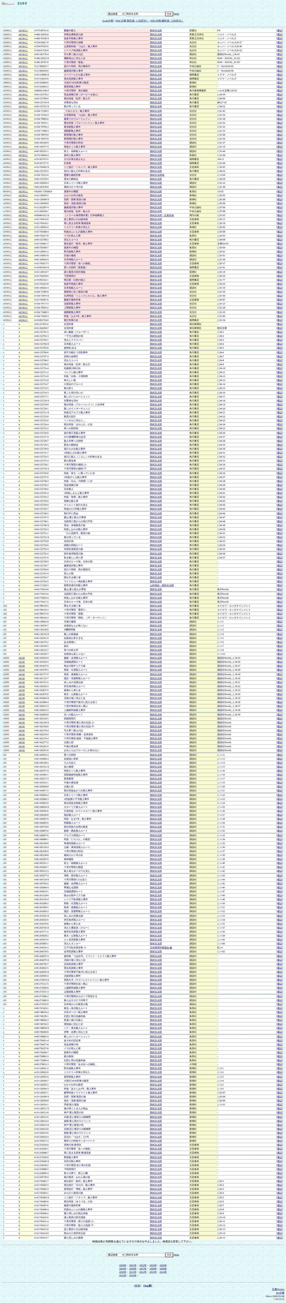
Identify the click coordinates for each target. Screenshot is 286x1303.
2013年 (153, 1272)
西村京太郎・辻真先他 (162, 215)
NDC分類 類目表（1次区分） (132, 20)
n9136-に (23, 30)
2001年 (132, 1265)
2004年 (163, 1265)
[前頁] (137, 1285)
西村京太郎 (156, 30)
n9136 (22, 658)
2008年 (153, 1268)
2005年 (122, 1268)
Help (176, 13)
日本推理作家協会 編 (161, 947)
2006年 (132, 1268)
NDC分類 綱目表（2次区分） (167, 20)
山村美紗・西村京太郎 (162, 585)
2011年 (132, 1272)
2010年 (122, 1272)
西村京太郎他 (157, 175)
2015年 (122, 1275)
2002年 (143, 1265)
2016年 (132, 1275)
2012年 (143, 1272)
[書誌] (279, 30)
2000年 (122, 1265)
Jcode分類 (107, 20)
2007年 (143, 1268)
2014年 (163, 1272)
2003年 (153, 1265)
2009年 (163, 1268)
